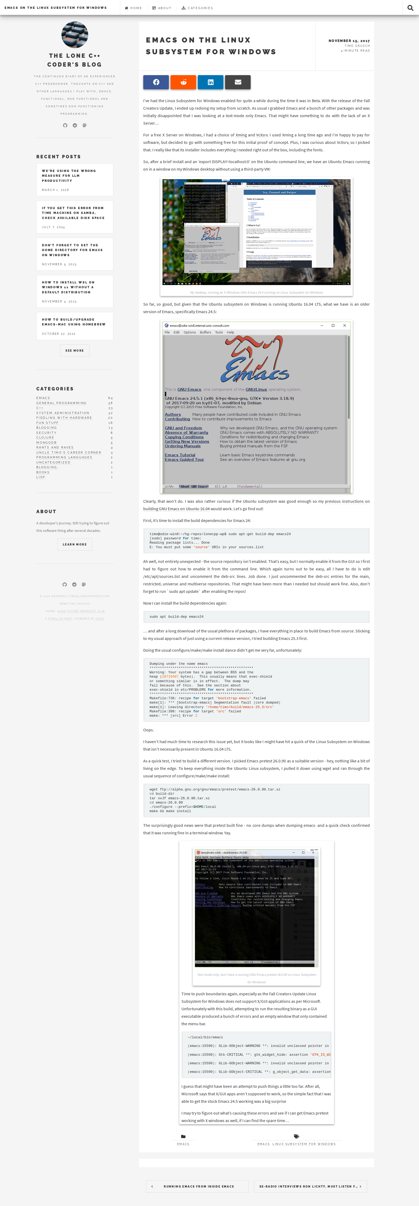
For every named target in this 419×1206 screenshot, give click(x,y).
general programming (61, 403)
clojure (45, 438)
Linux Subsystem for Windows (304, 1144)
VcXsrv (261, 134)
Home (133, 8)
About (162, 8)
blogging (46, 428)
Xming (241, 134)
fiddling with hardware (64, 418)
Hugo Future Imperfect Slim (81, 611)
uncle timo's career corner (69, 453)
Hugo (100, 618)
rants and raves (55, 447)
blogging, (47, 467)
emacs (43, 398)
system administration (63, 413)
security (46, 433)
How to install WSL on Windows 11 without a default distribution (68, 287)
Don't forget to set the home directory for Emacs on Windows (72, 250)
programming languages (64, 457)
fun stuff (47, 423)
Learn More (75, 544)
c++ (39, 408)
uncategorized (53, 462)
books (43, 472)
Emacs (183, 1144)
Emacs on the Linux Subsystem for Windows (56, 8)
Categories (198, 8)
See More (74, 350)
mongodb (46, 443)
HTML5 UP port (60, 618)
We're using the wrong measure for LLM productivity (69, 176)
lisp (40, 477)
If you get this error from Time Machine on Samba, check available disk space (73, 213)
